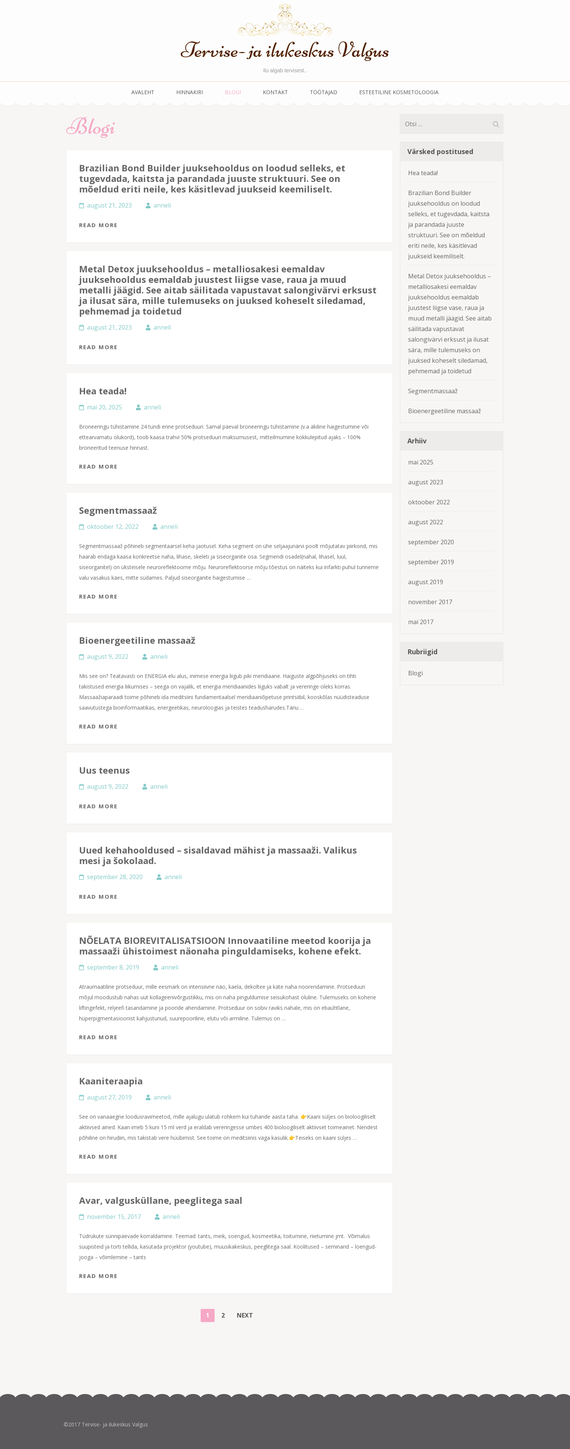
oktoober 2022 (429, 502)
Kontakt (275, 92)
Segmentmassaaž (118, 510)
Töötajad (323, 92)
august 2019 (425, 582)
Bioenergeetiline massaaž (137, 640)
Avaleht (142, 92)
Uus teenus (104, 770)
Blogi (233, 92)
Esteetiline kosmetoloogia (399, 92)
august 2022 (425, 522)
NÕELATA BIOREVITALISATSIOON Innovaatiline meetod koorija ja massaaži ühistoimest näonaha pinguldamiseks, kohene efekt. (225, 945)
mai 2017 (420, 622)
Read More (98, 225)
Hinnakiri (189, 92)
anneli (162, 205)
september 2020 (431, 542)
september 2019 (431, 562)
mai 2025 (420, 462)
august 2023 (425, 482)
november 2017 (430, 602)
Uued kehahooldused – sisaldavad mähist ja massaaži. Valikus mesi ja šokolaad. (218, 855)
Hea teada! (102, 391)
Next (245, 1315)
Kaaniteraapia (111, 1081)
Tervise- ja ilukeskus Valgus (285, 50)
